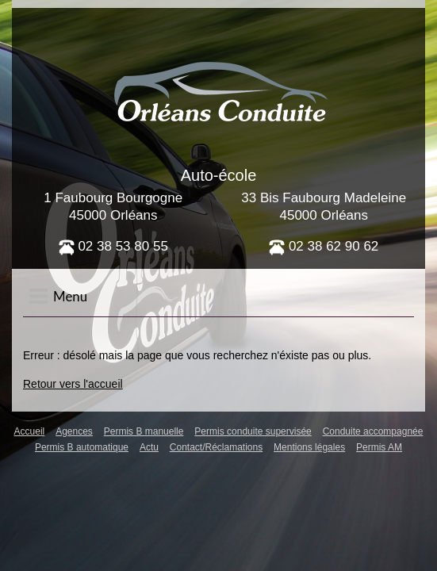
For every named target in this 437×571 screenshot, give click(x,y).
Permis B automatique (81, 447)
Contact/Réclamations (216, 447)
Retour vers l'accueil (73, 383)
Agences (74, 431)
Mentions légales (309, 447)
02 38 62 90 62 (323, 246)
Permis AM (379, 447)
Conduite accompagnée (373, 431)
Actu (149, 447)
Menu (58, 296)
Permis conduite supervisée (252, 431)
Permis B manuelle (144, 431)
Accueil (29, 431)
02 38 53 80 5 (110, 246)
